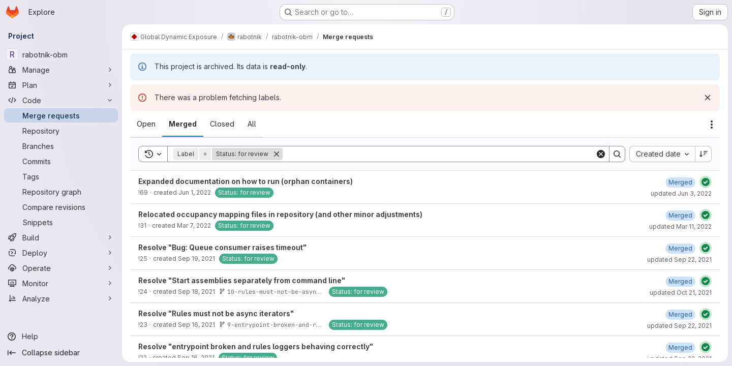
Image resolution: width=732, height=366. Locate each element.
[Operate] (61, 268)
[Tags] (61, 176)
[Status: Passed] (705, 182)
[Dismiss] (708, 98)
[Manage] (61, 70)
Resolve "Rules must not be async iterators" (216, 313)
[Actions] (712, 124)
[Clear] (601, 154)
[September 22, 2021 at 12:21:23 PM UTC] (680, 281)
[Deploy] (61, 253)
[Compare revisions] (61, 207)
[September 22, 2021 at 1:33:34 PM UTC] (680, 248)
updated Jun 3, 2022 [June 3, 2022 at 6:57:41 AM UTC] (681, 193)
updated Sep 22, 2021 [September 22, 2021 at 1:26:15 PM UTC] (679, 325)
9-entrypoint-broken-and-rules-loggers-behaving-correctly (322, 324)
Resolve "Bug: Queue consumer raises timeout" (222, 247)
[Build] (61, 237)
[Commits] (61, 161)
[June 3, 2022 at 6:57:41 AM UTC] (680, 182)
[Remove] (276, 154)
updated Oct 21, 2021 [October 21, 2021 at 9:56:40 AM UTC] (681, 292)
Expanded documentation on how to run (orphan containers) (245, 181)
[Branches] (61, 146)
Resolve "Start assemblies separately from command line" (241, 280)
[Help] (61, 336)
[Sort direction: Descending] (703, 154)
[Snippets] (61, 222)
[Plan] (61, 85)
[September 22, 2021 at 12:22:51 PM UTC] (680, 314)
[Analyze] (61, 298)
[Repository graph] (61, 192)
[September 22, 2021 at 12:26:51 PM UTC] (680, 347)
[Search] (439, 154)
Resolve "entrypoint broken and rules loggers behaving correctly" (255, 346)
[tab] (146, 124)
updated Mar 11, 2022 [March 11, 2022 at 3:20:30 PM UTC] (680, 226)
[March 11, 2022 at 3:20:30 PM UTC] (680, 215)
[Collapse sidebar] (61, 353)
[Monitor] (61, 283)
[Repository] (61, 131)
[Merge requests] (61, 115)
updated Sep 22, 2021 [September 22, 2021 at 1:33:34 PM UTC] (679, 259)
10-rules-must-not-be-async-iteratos (285, 291)
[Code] (61, 100)
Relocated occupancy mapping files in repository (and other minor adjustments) (280, 214)
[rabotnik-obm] (61, 54)
